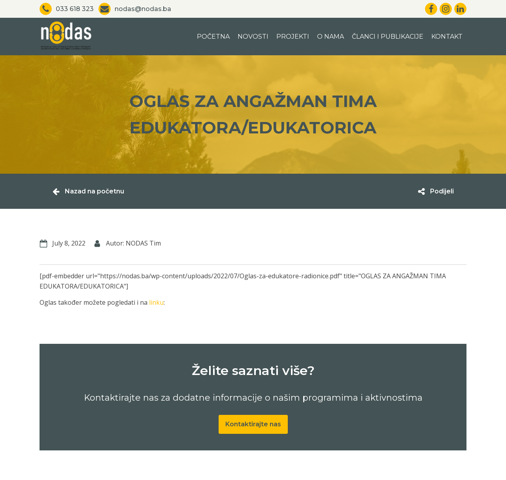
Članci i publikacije (387, 36)
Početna (213, 36)
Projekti (292, 36)
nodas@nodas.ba (143, 9)
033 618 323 (75, 9)
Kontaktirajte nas (253, 424)
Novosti (253, 36)
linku (156, 302)
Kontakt (447, 36)
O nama (330, 36)
